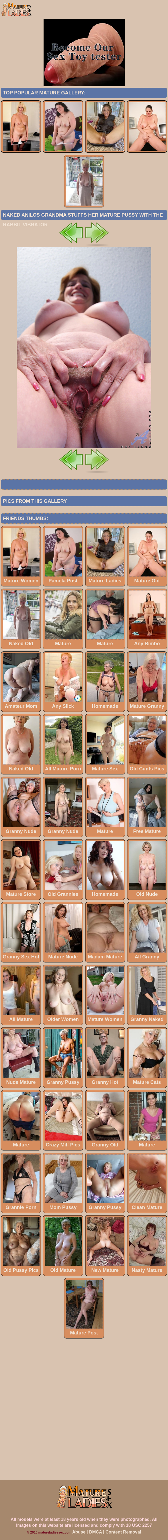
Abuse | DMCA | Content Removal (106, 1532)
